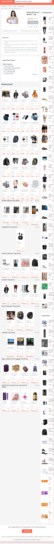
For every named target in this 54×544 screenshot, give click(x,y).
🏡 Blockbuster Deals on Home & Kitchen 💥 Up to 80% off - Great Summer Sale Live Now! (50, 512)
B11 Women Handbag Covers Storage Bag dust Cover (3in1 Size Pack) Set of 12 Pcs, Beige (15, 374)
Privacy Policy (30, 536)
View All (37, 227)
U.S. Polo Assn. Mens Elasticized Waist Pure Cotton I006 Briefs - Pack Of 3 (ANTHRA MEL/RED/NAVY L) (51, 58)
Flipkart (27, 351)
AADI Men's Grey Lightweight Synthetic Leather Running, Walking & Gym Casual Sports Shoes (51, 265)
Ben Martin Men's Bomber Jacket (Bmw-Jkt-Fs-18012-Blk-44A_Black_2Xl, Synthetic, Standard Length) (15, 100)
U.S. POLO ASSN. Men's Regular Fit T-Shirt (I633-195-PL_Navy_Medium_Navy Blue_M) (51, 176)
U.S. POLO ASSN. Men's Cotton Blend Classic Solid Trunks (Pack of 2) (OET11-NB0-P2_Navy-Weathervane (51, 137)
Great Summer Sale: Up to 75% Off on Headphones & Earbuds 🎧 (50, 489)
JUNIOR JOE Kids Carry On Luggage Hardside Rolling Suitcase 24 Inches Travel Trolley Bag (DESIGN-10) (35, 374)
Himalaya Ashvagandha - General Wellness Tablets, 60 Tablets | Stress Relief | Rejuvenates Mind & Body (51, 304)
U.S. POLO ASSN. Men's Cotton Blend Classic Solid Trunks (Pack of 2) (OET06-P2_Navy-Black (51, 127)
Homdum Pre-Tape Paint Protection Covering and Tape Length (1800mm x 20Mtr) (51, 107)
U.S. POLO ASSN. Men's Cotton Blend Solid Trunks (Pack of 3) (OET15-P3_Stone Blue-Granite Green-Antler (51, 274)
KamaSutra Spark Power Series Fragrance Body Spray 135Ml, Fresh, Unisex (51, 48)
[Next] (40, 214)
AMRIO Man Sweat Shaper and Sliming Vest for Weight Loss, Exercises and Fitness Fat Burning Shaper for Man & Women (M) (34, 145)
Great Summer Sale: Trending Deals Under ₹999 (50, 479)
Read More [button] (35, 74)
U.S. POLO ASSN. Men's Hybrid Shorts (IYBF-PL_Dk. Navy (51, 19)
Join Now (27, 531)
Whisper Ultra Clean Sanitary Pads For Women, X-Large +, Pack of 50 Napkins (51, 284)
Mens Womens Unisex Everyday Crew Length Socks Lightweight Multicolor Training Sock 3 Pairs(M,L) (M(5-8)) (25, 295)
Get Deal (33, 22)
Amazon (36, 19)
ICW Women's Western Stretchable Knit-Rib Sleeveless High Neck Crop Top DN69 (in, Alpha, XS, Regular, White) (15, 190)
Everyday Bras (35, 31)
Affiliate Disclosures (40, 536)
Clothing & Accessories (26, 31)
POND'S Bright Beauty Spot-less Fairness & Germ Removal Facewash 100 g (51, 166)
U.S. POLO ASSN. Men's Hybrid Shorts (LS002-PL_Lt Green (51, 186)
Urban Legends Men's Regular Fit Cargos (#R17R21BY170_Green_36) (35, 295)
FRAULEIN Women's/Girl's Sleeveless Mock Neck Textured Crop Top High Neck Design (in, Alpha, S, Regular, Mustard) (34, 100)
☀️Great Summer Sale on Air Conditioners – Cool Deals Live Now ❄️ (50, 503)
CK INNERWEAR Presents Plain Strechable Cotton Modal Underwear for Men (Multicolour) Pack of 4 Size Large (34, 123)
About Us (4, 536)
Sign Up (23, 5)
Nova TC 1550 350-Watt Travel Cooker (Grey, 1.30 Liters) (15, 269)
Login (14, 5)
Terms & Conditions (20, 536)
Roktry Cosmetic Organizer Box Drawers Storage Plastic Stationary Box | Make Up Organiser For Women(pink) (25, 269)
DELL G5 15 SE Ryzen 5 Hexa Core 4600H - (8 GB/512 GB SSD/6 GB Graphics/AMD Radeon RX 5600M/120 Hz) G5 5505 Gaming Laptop (29, 348)
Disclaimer (49, 536)
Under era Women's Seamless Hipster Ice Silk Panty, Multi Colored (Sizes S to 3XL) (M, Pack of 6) (15, 123)
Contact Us (11, 536)
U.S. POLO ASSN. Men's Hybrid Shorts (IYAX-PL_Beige (51, 117)
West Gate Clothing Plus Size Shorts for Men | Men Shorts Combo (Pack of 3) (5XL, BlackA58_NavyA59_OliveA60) (6, 100)
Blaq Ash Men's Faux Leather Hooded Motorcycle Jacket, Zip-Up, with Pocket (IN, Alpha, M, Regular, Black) (6, 168)
